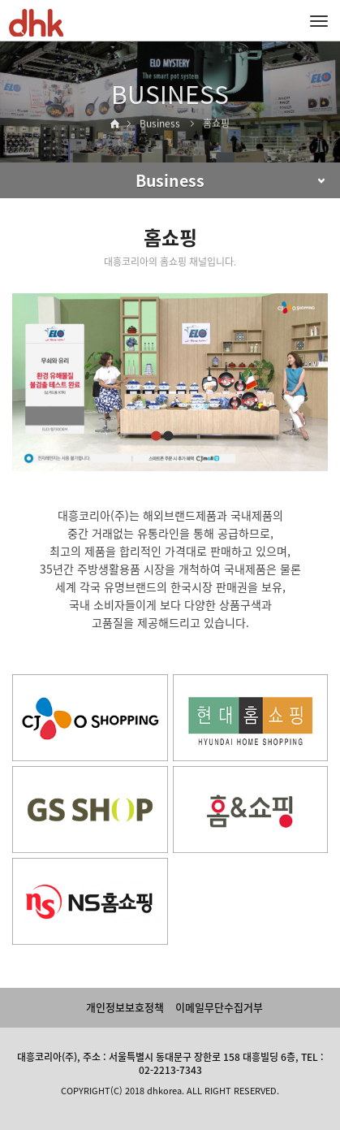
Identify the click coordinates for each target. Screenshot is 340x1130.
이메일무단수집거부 (219, 1007)
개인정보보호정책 (125, 1007)
